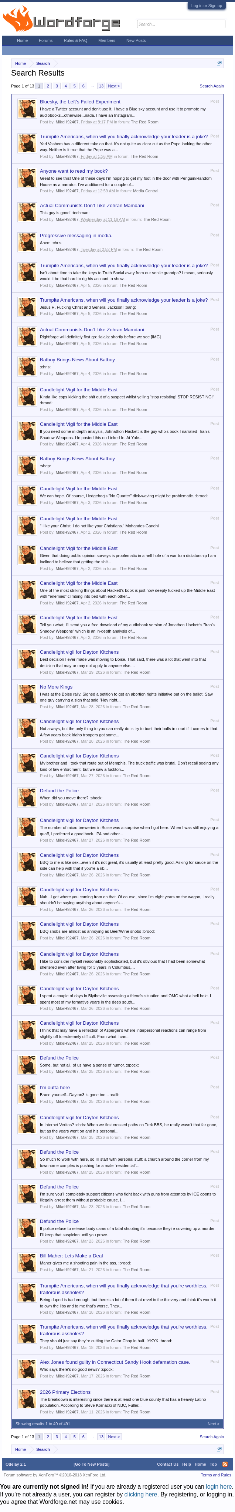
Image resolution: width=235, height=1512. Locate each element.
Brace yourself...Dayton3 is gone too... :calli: (79, 1094)
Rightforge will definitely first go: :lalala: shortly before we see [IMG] (100, 337)
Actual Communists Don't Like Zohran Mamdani (92, 205)
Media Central (145, 191)
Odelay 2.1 (16, 1464)
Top (213, 1464)
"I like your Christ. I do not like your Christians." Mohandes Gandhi (99, 526)
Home (22, 40)
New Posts (136, 40)
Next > (114, 86)
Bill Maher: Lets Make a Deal (71, 1256)
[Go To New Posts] (91, 1464)
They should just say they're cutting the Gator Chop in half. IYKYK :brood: (106, 1341)
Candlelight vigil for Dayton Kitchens (79, 652)
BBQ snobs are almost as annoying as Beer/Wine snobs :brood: (97, 931)
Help (186, 1464)
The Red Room (145, 122)
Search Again (212, 86)
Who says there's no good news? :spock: (77, 1369)
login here (219, 1486)
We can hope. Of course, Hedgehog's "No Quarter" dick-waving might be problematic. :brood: (124, 496)
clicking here (141, 1494)
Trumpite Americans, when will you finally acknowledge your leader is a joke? (124, 136)
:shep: (45, 466)
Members (106, 40)
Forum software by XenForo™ (55, 1475)
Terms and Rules (216, 1475)
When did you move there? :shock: (71, 798)
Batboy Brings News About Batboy (77, 359)
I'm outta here (55, 1087)
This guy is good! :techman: (65, 212)
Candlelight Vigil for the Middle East (78, 389)
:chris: (45, 367)
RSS (225, 1464)
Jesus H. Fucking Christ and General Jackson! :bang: (88, 307)
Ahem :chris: (51, 243)
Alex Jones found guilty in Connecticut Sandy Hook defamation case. (115, 1362)
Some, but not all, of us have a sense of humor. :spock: (89, 1065)
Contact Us (167, 1464)
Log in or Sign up (206, 5)
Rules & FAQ (76, 40)
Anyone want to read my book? (74, 171)
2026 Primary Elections (65, 1392)
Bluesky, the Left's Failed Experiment (80, 102)
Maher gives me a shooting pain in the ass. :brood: (85, 1263)
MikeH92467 (67, 122)
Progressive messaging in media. (76, 235)
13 (101, 86)
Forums (45, 40)
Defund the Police (59, 790)
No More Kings (56, 687)
